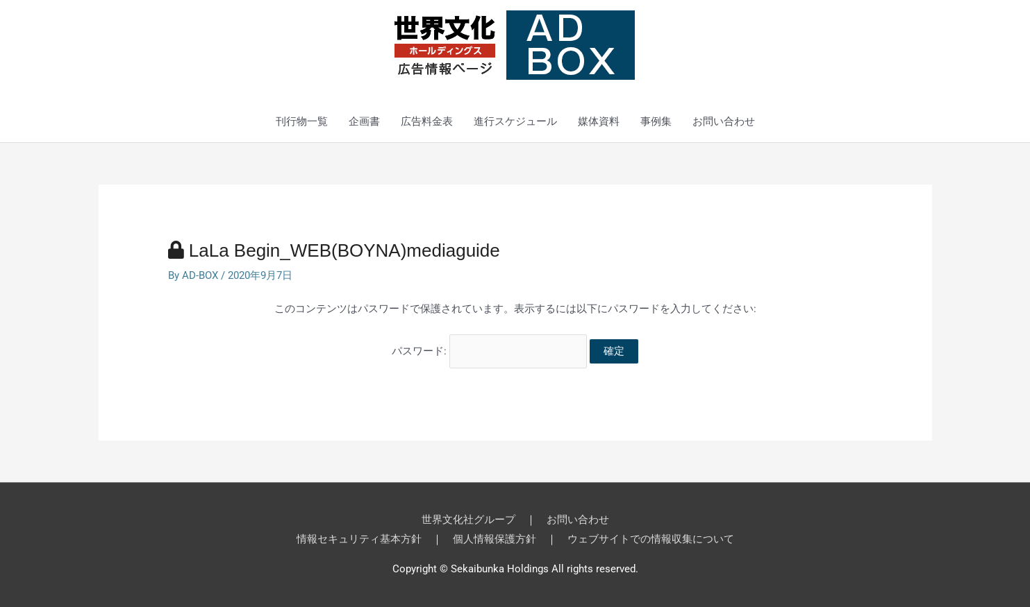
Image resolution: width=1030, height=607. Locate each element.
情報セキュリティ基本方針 (359, 539)
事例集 (656, 121)
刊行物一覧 (302, 121)
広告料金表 (427, 121)
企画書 (364, 121)
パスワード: (489, 351)
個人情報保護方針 (494, 539)
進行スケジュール (515, 121)
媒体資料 (599, 121)
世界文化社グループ (468, 519)
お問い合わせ (723, 121)
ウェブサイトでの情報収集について (650, 539)
